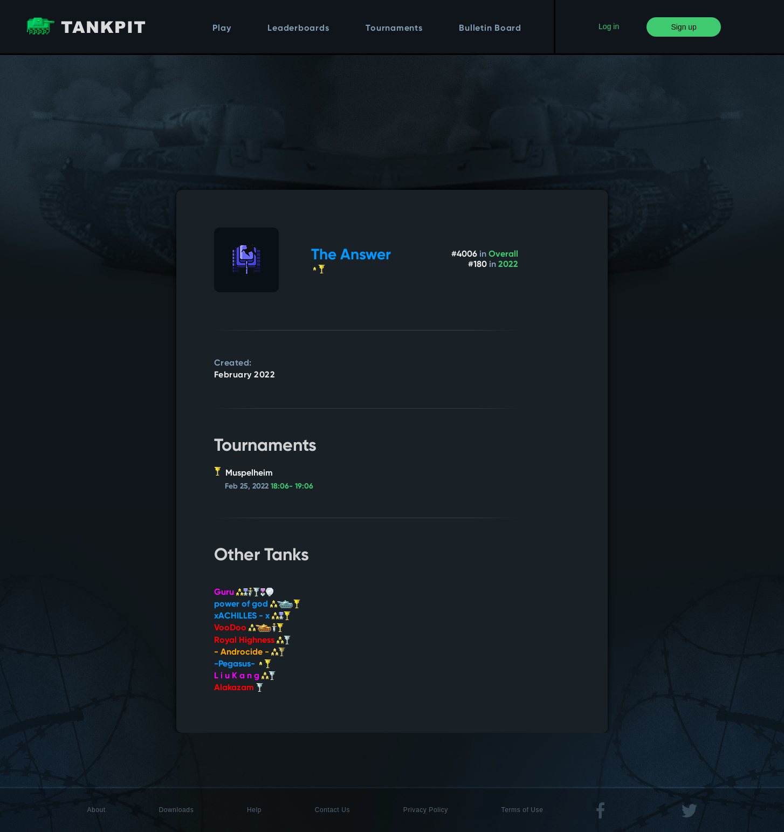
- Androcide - (249, 652)
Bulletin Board (490, 28)
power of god (257, 604)
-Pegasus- (242, 664)
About (96, 810)
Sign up (683, 27)
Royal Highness (252, 640)
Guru (243, 592)
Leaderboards (298, 28)
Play (221, 28)
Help (254, 810)
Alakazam (238, 688)
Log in (609, 26)
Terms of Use (522, 810)
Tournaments (394, 28)
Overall (503, 254)
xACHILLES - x (252, 616)
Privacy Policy (425, 810)
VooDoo (249, 628)
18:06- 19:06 (292, 486)
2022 (508, 264)
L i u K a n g (245, 676)
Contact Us (332, 810)
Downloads (176, 810)
